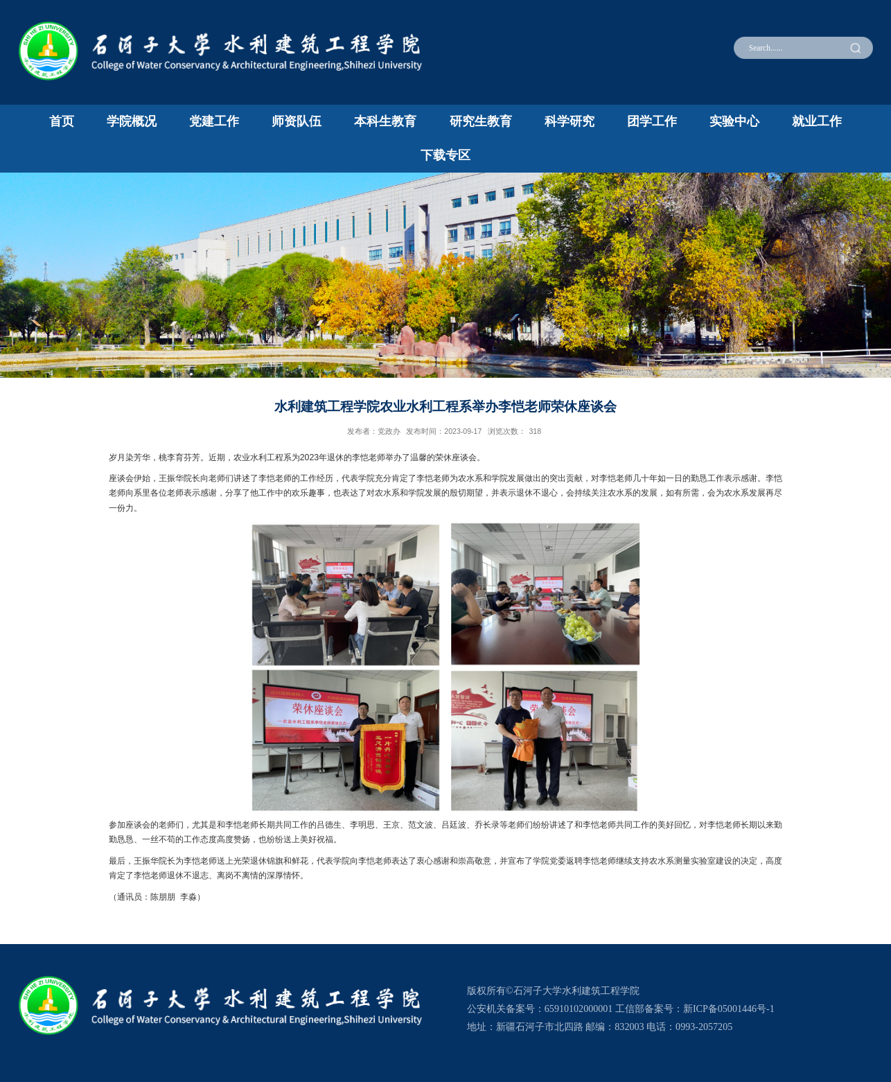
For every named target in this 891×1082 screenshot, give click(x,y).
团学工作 (652, 121)
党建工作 (214, 121)
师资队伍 (296, 121)
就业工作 (817, 121)
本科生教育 (385, 121)
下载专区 (445, 155)
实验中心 (734, 121)
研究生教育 (481, 121)
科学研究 (569, 121)
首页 (61, 121)
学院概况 (132, 121)
